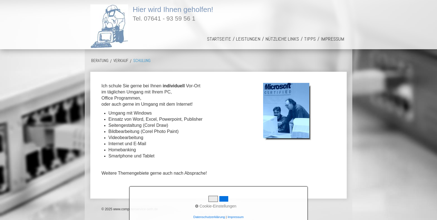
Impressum (332, 39)
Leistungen (248, 39)
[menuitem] (219, 39)
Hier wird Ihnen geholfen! (173, 9)
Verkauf (120, 60)
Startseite (219, 39)
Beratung (99, 60)
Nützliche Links (282, 39)
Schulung (141, 60)
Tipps (310, 39)
